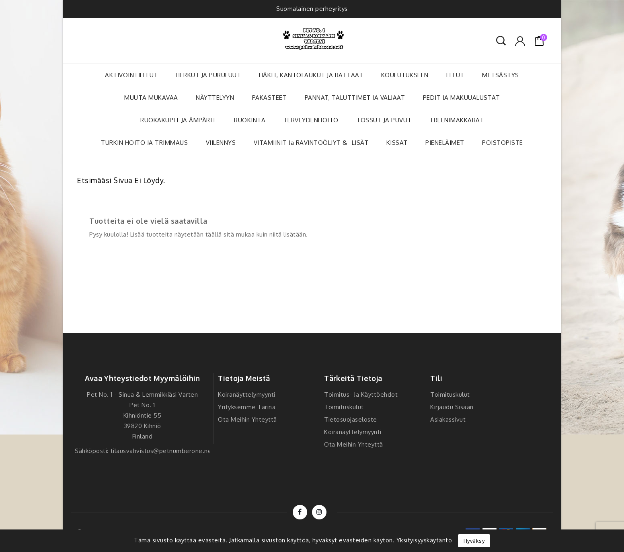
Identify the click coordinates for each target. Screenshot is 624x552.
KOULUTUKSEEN (405, 75)
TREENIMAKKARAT (456, 120)
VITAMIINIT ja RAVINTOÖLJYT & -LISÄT (311, 142)
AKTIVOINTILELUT (131, 75)
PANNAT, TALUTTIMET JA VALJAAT (355, 97)
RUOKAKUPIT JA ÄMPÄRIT (178, 120)
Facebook (300, 512)
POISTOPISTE (502, 142)
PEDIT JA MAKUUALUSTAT (461, 97)
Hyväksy (474, 541)
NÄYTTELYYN (215, 97)
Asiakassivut (448, 419)
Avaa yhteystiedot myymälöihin (142, 378)
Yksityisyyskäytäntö (424, 540)
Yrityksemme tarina (246, 407)
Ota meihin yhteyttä (247, 419)
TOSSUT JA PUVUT (384, 120)
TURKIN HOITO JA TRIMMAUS (144, 142)
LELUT (455, 75)
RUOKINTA (249, 120)
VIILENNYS (221, 142)
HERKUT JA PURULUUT (208, 75)
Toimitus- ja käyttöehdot (361, 394)
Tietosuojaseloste (350, 419)
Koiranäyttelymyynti (246, 394)
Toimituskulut (344, 407)
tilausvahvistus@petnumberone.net (162, 451)
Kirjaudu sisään (452, 407)
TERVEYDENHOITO (311, 120)
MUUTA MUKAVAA (151, 97)
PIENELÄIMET (444, 142)
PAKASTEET (269, 97)
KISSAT (397, 142)
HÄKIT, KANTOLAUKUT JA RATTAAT (311, 75)
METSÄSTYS (500, 75)
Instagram (319, 512)
